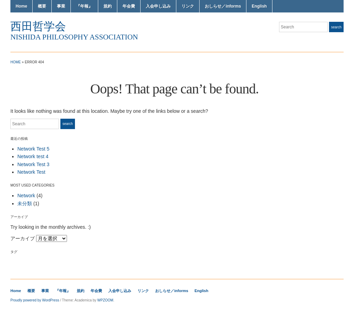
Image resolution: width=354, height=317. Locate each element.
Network (26, 195)
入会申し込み (158, 6)
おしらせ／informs (223, 6)
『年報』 (84, 6)
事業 (61, 6)
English (259, 6)
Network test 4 (32, 156)
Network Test (31, 172)
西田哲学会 (38, 26)
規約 (107, 6)
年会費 (129, 6)
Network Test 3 (33, 164)
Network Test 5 (33, 149)
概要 (42, 6)
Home (21, 6)
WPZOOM (105, 300)
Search (336, 27)
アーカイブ (22, 238)
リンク (188, 6)
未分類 (24, 203)
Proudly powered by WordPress (34, 300)
